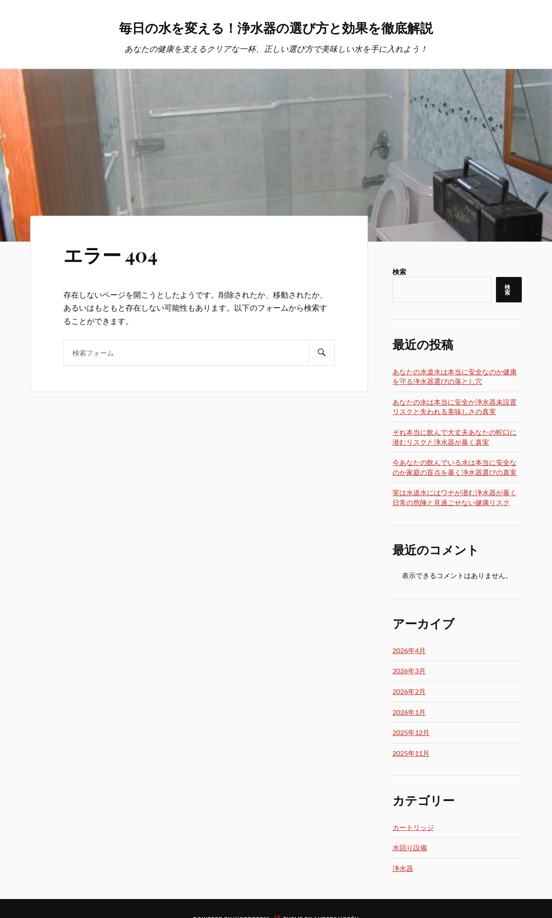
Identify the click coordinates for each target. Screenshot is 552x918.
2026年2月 (409, 692)
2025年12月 (411, 733)
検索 (399, 272)
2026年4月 (409, 651)
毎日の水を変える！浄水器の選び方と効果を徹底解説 (276, 26)
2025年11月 (411, 754)
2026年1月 (409, 713)
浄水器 (402, 869)
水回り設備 (409, 848)
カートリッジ (413, 828)
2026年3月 (409, 671)
